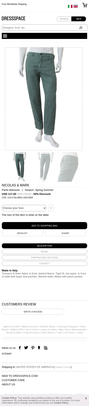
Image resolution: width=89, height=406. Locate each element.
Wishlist (22, 233)
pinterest (33, 348)
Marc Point (64, 329)
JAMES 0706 (16, 329)
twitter (26, 348)
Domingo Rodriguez (68, 326)
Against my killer (11, 326)
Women (64, 19)
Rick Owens (48, 332)
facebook (20, 348)
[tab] (44, 245)
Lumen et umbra (48, 329)
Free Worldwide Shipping (14, 4)
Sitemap (7, 353)
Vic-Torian (69, 332)
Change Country (62, 367)
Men (78, 19)
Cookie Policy (9, 398)
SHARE (65, 233)
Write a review (33, 311)
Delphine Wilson (48, 326)
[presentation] (44, 245)
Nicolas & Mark (13, 332)
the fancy (39, 348)
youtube (45, 348)
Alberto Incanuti (29, 326)
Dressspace (17, 19)
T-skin (59, 332)
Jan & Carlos (31, 329)
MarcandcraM (78, 329)
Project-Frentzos (31, 332)
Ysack (80, 332)
